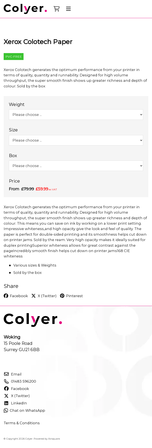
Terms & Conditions (22, 426)
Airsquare (54, 442)
